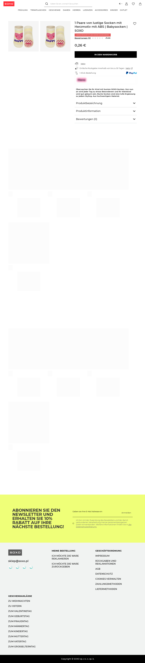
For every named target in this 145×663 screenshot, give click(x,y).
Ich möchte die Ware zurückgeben (65, 565)
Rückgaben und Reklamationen (105, 562)
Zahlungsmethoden (108, 584)
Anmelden (126, 513)
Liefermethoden (106, 589)
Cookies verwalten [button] (108, 579)
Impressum (102, 556)
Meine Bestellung (63, 550)
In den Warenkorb (105, 54)
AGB (97, 569)
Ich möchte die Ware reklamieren (65, 557)
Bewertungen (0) (83, 38)
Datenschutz (104, 574)
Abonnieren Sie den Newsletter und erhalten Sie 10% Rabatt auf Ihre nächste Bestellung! (38, 518)
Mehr (83, 64)
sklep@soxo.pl (18, 561)
